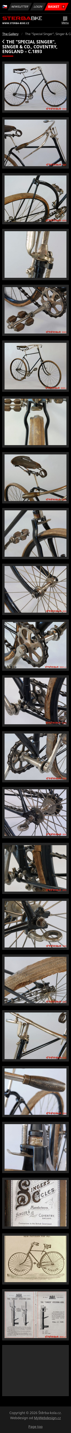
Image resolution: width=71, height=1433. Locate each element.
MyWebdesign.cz (47, 1418)
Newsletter (19, 6)
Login (38, 6)
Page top (35, 1426)
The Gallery (10, 34)
